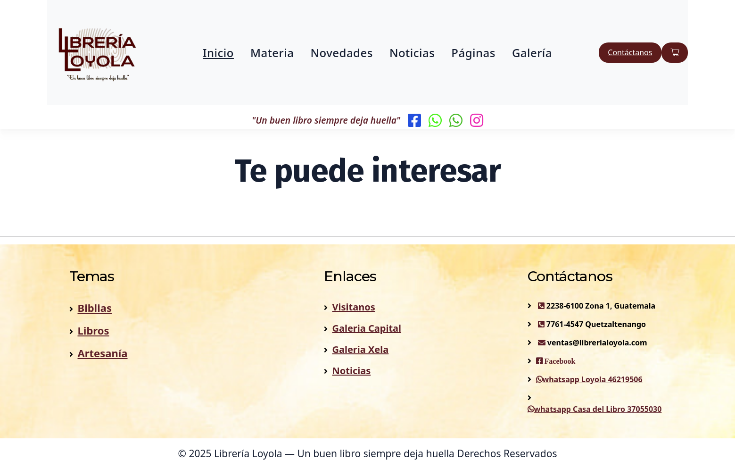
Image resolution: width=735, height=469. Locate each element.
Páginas (473, 52)
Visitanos (353, 307)
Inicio (218, 52)
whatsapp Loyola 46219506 (589, 379)
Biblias (95, 308)
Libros (93, 330)
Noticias (412, 52)
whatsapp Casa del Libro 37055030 (595, 409)
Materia (272, 52)
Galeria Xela (360, 349)
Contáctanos (630, 52)
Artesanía (103, 353)
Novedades (341, 52)
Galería (532, 52)
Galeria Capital (367, 328)
